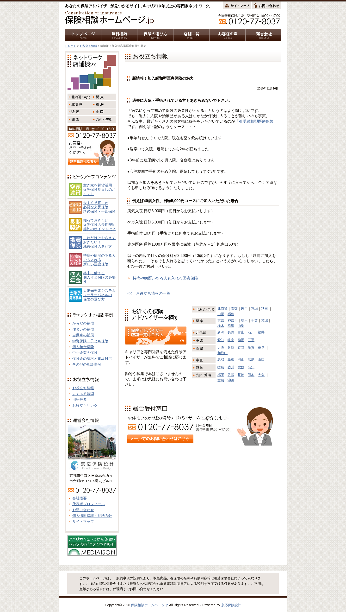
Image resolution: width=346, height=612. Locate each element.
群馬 (231, 326)
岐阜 (231, 340)
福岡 (220, 375)
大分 (261, 375)
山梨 (241, 326)
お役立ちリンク (85, 405)
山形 (220, 314)
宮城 (254, 309)
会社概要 (79, 498)
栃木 (220, 326)
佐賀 (231, 375)
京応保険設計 (231, 605)
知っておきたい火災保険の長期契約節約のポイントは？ (99, 224)
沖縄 (231, 380)
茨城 (264, 320)
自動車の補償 (83, 335)
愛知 (220, 340)
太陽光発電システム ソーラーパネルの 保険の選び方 (99, 294)
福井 (261, 332)
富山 (241, 332)
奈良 (261, 348)
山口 (261, 359)
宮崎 (220, 380)
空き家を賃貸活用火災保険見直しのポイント (99, 189)
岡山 (241, 359)
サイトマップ (83, 521)
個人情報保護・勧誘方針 (92, 516)
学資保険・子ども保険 (90, 341)
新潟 (220, 332)
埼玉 (244, 320)
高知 (251, 367)
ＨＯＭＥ (70, 46)
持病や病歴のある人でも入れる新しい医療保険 (99, 259)
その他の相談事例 (86, 364)
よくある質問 (83, 394)
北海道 (222, 309)
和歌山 (222, 353)
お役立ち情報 (88, 46)
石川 (251, 332)
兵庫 (231, 348)
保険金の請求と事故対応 (92, 359)
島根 (231, 359)
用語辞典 (79, 399)
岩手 (244, 309)
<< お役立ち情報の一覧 (148, 293)
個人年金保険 (83, 347)
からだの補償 (83, 323)
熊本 (251, 375)
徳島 (220, 367)
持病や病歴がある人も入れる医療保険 (165, 278)
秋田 (265, 309)
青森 (234, 309)
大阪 (220, 348)
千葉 (254, 320)
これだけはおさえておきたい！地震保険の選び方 (99, 242)
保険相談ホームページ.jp (149, 605)
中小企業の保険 (85, 353)
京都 (241, 348)
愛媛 (241, 367)
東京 (220, 320)
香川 (231, 367)
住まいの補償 (83, 329)
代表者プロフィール (88, 504)
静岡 (241, 340)
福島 (231, 314)
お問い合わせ (83, 510)
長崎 (241, 375)
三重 (251, 340)
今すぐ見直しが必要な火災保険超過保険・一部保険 (99, 207)
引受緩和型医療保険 (256, 121)
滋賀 (251, 348)
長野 (231, 332)
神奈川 (233, 320)
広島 (251, 359)
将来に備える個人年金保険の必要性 (99, 277)
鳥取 (220, 359)
